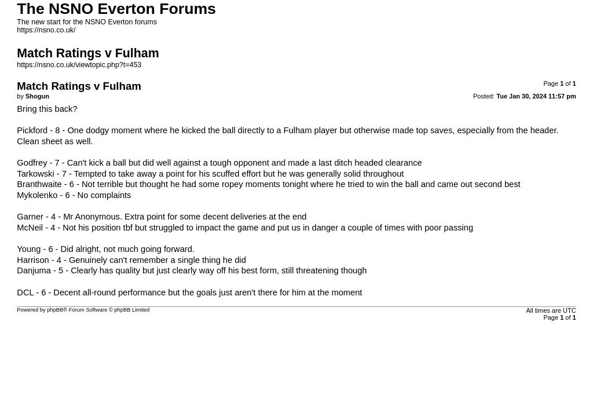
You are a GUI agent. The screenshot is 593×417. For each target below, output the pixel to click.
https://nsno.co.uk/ (46, 30)
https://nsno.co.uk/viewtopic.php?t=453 (79, 65)
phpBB (55, 310)
